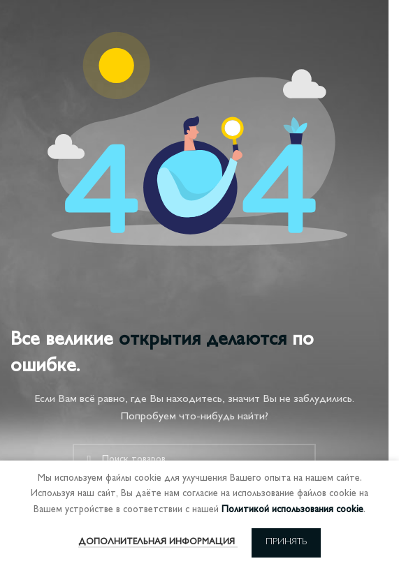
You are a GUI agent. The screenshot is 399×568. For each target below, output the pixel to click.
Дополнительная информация (158, 542)
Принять (286, 542)
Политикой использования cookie (292, 509)
